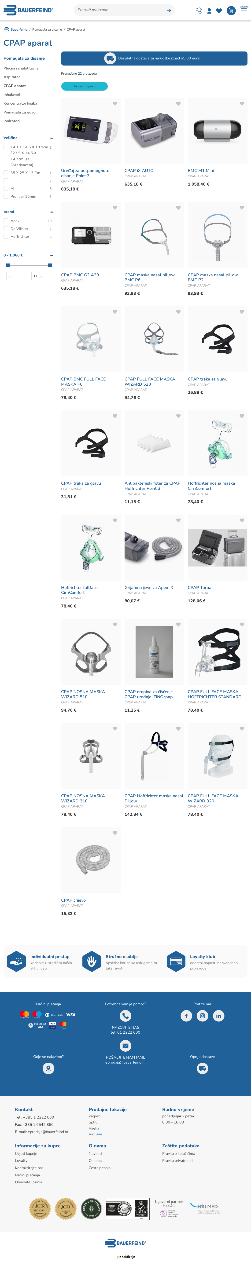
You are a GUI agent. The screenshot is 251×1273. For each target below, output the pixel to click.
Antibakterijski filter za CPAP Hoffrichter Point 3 (153, 486)
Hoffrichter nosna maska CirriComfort (211, 486)
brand (9, 212)
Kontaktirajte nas (29, 1168)
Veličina (11, 138)
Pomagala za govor (20, 113)
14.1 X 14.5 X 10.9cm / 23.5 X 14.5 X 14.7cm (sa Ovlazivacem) (29, 156)
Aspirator (12, 77)
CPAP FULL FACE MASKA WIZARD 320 (213, 799)
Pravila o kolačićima (178, 1154)
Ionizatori (12, 121)
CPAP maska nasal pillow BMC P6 (150, 278)
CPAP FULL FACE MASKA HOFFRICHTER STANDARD (215, 695)
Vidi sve (95, 1135)
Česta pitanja (100, 1168)
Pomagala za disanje (24, 59)
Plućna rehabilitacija (21, 69)
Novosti (95, 1154)
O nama (95, 1161)
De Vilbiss (19, 229)
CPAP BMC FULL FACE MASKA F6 (83, 382)
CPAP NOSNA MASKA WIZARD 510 (83, 695)
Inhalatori (12, 95)
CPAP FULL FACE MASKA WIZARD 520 (150, 382)
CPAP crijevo (73, 901)
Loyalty (21, 1161)
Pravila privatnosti (177, 1161)
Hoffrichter (20, 237)
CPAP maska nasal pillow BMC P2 (213, 278)
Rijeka (94, 1129)
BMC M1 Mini (201, 171)
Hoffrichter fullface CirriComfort (79, 590)
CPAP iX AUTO (139, 171)
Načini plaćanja (27, 1175)
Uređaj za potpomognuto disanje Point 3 (85, 174)
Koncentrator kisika (20, 104)
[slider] (8, 266)
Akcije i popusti (85, 87)
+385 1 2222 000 (38, 1118)
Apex (15, 221)
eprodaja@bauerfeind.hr (125, 1063)
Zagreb (94, 1117)
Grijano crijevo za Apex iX (149, 588)
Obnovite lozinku (29, 1183)
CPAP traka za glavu (208, 380)
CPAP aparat (15, 86)
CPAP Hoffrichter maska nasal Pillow (154, 799)
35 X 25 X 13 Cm (25, 173)
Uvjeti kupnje (26, 1154)
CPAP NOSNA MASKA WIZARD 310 (83, 799)
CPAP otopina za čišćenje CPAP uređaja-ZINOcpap (149, 695)
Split (93, 1123)
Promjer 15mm (23, 197)
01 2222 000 (128, 1033)
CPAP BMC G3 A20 (80, 275)
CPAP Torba (199, 588)
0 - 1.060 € (13, 256)
